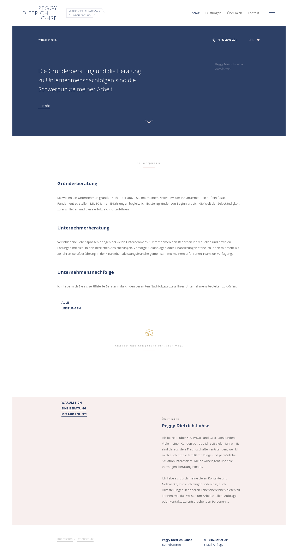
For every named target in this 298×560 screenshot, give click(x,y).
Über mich (234, 13)
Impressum (65, 539)
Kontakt (253, 13)
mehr (44, 105)
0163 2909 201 (227, 39)
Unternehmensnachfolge (85, 272)
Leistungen (213, 13)
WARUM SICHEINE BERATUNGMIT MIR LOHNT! (72, 408)
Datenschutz (85, 539)
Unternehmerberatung (83, 227)
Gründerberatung (77, 183)
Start (195, 13)
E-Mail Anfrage (213, 545)
